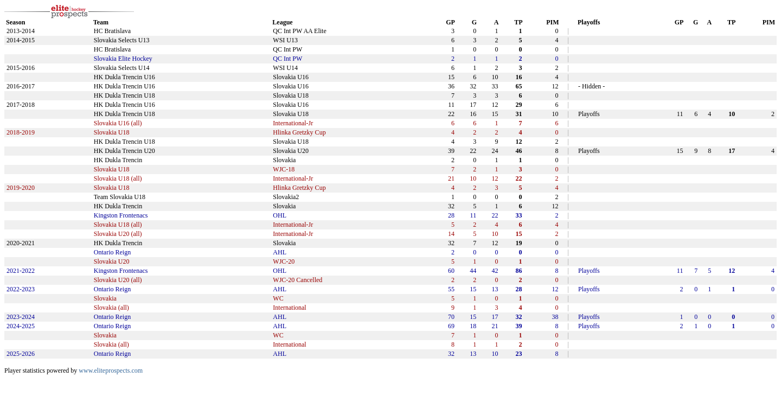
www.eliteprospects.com (111, 370)
